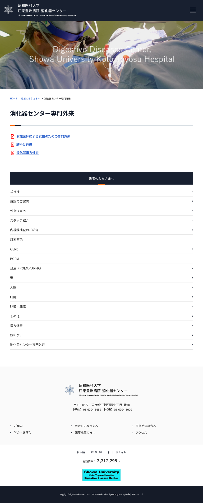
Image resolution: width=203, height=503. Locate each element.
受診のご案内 (19, 201)
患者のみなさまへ (30, 98)
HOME (13, 98)
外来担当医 (18, 210)
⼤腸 (13, 287)
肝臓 (13, 297)
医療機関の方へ (85, 432)
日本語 (81, 452)
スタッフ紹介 (19, 220)
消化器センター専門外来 (27, 344)
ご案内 (18, 426)
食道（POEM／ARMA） (26, 268)
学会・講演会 (22, 432)
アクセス (141, 432)
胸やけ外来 (24, 144)
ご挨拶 (15, 191)
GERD (14, 249)
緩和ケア (16, 335)
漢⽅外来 (16, 325)
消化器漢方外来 (27, 152)
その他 (15, 316)
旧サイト (121, 452)
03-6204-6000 (123, 409)
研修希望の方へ (146, 426)
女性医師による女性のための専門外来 (43, 136)
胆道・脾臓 (18, 306)
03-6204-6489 (92, 409)
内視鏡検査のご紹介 (24, 229)
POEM (14, 258)
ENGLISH (96, 452)
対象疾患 (16, 239)
